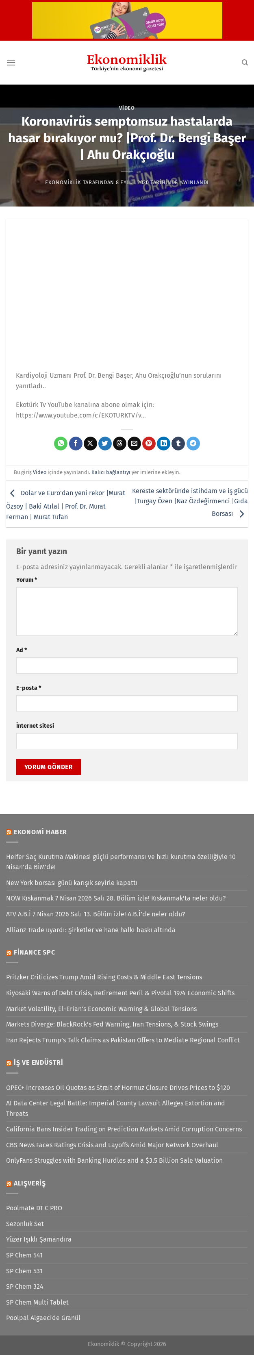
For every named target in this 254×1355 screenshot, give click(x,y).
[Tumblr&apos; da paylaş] (178, 443)
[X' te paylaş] (90, 443)
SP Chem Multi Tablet (37, 1302)
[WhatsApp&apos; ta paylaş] (60, 443)
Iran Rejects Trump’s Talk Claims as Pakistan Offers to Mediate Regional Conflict (123, 1040)
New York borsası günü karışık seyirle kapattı (72, 883)
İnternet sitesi (35, 725)
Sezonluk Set (25, 1224)
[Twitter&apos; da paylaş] (105, 443)
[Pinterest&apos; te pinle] (149, 443)
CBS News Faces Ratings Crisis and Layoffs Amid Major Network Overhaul (112, 1145)
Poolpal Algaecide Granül (43, 1318)
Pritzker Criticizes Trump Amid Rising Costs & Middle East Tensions (104, 977)
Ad (21, 650)
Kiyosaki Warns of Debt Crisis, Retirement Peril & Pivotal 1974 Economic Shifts (120, 993)
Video (127, 108)
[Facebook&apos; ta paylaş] (75, 443)
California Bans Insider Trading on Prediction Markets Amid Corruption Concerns (124, 1129)
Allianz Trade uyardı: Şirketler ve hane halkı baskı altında (91, 930)
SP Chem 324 (24, 1286)
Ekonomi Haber (40, 832)
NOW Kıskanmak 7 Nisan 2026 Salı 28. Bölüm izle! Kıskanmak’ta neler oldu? (116, 898)
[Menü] (11, 62)
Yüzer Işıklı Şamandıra (39, 1239)
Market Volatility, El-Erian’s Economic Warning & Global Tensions (101, 1009)
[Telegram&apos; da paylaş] (193, 443)
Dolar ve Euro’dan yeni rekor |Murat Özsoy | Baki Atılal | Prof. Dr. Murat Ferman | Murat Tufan (65, 505)
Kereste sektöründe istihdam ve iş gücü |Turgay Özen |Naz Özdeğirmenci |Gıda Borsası (190, 502)
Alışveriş (30, 1183)
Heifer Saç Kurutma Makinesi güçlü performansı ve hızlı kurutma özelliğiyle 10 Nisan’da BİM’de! (121, 862)
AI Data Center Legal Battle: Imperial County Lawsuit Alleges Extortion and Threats (115, 1108)
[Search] (245, 62)
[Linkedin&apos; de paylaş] (163, 443)
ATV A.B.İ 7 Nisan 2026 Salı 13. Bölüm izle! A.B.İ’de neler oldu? (95, 914)
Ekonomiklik (63, 182)
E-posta (28, 688)
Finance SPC (34, 952)
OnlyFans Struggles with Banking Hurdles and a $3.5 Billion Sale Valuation (114, 1160)
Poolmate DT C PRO (34, 1208)
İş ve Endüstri (38, 1062)
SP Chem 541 (24, 1255)
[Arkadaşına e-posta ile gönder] (134, 443)
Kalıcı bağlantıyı (110, 472)
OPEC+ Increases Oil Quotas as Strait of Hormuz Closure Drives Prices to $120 (118, 1088)
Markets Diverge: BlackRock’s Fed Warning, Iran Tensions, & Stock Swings (112, 1024)
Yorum (26, 579)
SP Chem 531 (24, 1271)
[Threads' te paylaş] (119, 443)
